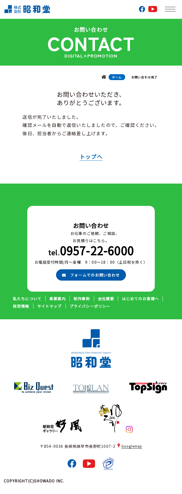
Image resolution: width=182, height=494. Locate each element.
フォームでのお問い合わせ (91, 275)
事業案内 (57, 298)
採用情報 (21, 306)
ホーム (117, 77)
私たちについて (27, 298)
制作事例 (82, 298)
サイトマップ (49, 306)
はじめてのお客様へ (140, 298)
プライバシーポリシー (90, 306)
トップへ (91, 156)
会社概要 (106, 298)
